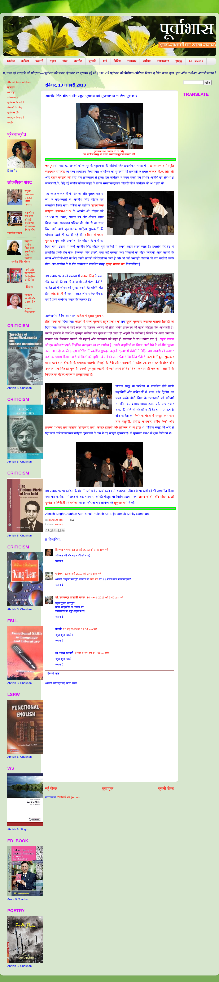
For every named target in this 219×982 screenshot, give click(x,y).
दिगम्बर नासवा (62, 549)
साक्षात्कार (163, 61)
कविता (25, 61)
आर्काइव (11, 92)
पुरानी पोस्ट (166, 788)
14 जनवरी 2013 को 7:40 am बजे (105, 597)
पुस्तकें (92, 61)
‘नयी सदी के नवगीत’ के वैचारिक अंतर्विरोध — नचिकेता (30, 278)
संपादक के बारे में (15, 117)
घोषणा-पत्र (12, 97)
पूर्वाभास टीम (13, 112)
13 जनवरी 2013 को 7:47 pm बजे (83, 573)
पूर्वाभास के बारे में (15, 102)
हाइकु (178, 61)
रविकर (59, 573)
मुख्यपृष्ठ (107, 788)
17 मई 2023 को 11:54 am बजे (80, 629)
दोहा (64, 61)
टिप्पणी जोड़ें (53, 673)
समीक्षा (147, 61)
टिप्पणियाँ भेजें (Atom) (68, 797)
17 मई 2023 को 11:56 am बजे (92, 653)
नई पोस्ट (51, 788)
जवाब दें (59, 561)
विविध (117, 61)
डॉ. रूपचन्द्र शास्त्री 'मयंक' (70, 597)
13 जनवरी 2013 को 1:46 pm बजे (90, 549)
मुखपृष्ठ (11, 87)
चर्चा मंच (94, 579)
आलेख (11, 61)
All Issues (196, 61)
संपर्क (10, 122)
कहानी (39, 61)
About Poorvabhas (19, 82)
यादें (105, 61)
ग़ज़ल (53, 61)
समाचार (131, 61)
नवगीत (78, 61)
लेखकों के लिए (14, 107)
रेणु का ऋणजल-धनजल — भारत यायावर (30, 197)
